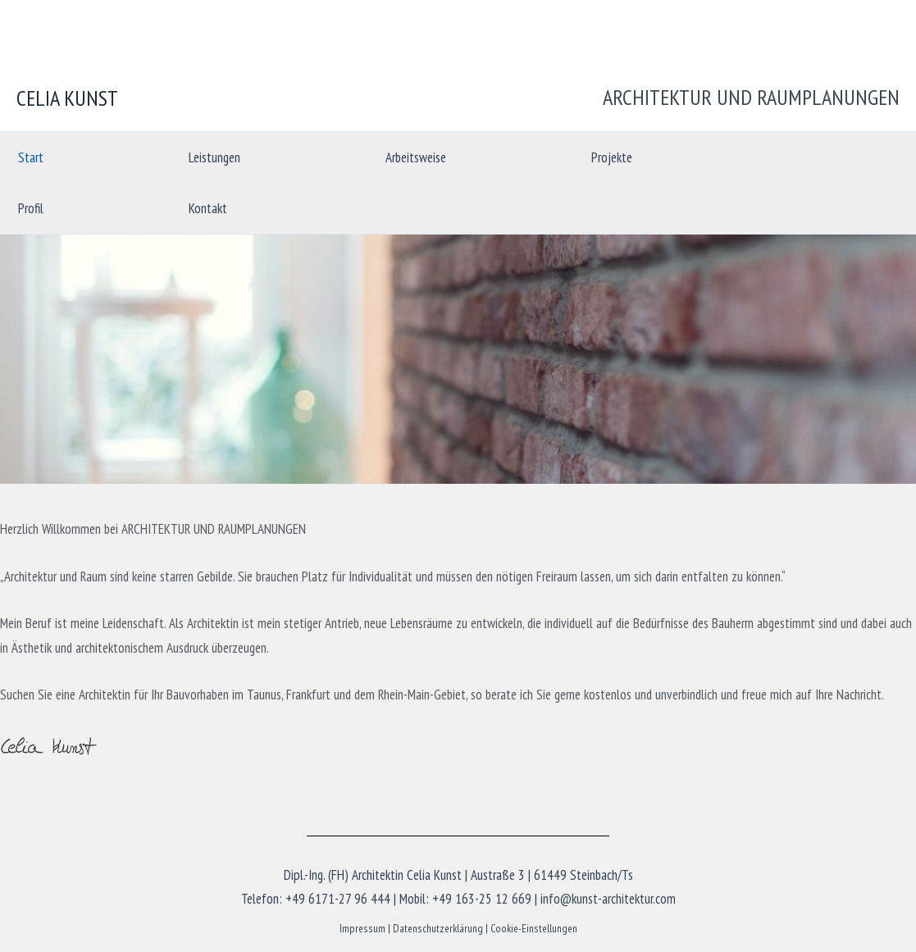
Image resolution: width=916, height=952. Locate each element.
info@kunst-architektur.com (608, 899)
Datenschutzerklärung (438, 928)
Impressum (362, 928)
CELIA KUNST (67, 98)
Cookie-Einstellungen (533, 928)
